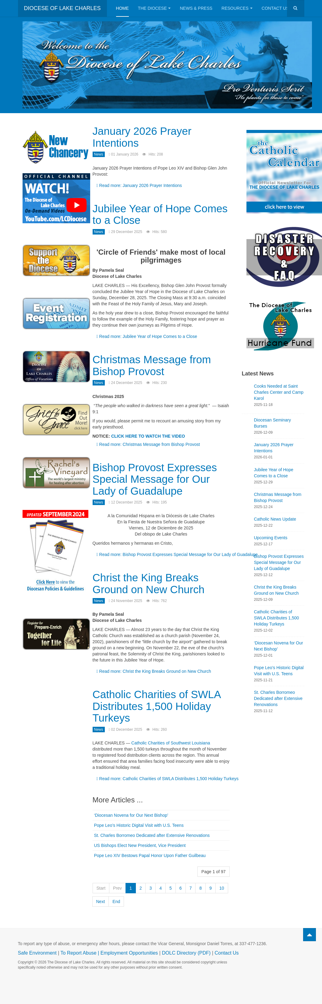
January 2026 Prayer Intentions (142, 137)
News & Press (196, 8)
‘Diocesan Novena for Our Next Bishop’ (131, 815)
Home (122, 8)
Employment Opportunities (129, 953)
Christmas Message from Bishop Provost (152, 365)
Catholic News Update (275, 519)
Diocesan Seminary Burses (272, 423)
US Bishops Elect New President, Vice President (140, 845)
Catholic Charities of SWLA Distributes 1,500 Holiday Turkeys (157, 706)
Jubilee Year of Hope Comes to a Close (160, 214)
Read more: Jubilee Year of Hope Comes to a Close (147, 336)
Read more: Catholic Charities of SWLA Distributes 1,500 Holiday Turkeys (168, 778)
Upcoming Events (271, 537)
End (116, 901)
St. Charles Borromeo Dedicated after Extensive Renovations (152, 835)
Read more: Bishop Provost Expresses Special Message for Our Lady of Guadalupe (177, 554)
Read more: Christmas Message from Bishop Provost (148, 444)
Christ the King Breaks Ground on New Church (149, 583)
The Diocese (154, 8)
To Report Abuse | (80, 953)
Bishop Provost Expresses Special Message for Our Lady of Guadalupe (155, 479)
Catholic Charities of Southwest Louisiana (170, 742)
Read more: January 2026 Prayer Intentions (139, 185)
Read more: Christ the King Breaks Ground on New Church (154, 671)
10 (221, 888)
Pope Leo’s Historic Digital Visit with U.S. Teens (139, 825)
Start (101, 888)
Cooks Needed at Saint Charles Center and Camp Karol (279, 392)
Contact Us (278, 8)
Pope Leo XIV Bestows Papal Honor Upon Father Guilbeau (150, 855)
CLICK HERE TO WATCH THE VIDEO (148, 436)
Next (100, 901)
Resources (237, 8)
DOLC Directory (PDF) (186, 953)
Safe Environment (37, 953)
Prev (117, 888)
